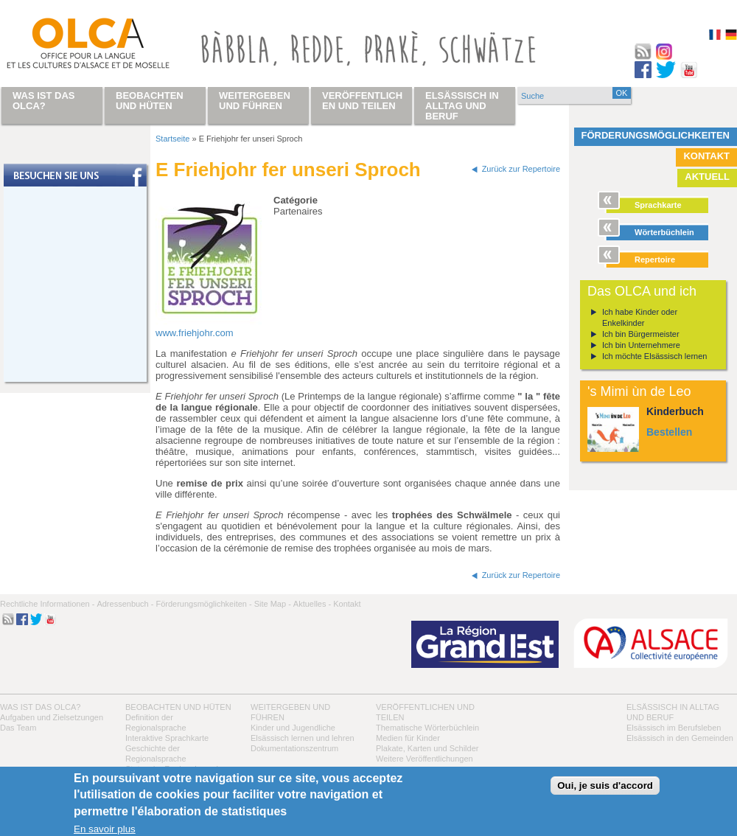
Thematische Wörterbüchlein (427, 727)
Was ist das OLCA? (40, 707)
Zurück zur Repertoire (521, 168)
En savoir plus (105, 829)
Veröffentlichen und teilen (362, 100)
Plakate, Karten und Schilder (427, 748)
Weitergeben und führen (254, 100)
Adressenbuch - (125, 603)
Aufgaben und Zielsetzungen (51, 717)
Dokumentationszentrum (294, 748)
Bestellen (669, 432)
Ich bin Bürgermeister (641, 334)
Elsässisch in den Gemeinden (679, 738)
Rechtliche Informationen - (47, 603)
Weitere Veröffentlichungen (424, 758)
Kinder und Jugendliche (293, 727)
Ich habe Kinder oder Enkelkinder (639, 317)
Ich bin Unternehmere (641, 345)
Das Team (18, 727)
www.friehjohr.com (194, 332)
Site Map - (272, 603)
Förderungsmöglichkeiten (655, 135)
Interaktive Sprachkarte (167, 738)
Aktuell (707, 176)
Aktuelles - (312, 603)
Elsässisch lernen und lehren (302, 738)
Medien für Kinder (408, 738)
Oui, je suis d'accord (605, 785)
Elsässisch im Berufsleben (673, 727)
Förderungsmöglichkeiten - (203, 603)
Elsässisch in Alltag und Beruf (462, 106)
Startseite (172, 138)
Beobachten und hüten (178, 707)
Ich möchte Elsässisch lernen (654, 356)
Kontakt (706, 155)
